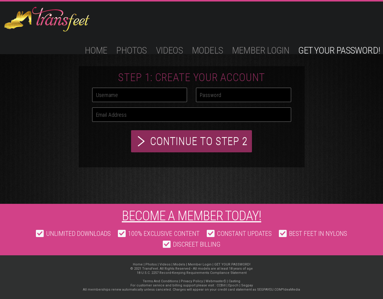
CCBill (221, 285)
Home (96, 50)
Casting (234, 281)
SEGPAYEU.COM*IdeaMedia (278, 290)
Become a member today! (191, 216)
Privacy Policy (192, 281)
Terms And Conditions (160, 281)
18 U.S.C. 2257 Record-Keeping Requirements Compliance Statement (192, 273)
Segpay (247, 285)
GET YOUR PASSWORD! (339, 50)
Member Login (260, 50)
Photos (131, 50)
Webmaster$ (216, 281)
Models (207, 50)
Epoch (233, 285)
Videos (169, 50)
